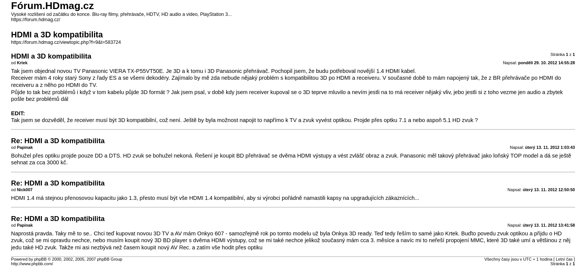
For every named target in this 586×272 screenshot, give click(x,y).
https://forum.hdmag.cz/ (35, 19)
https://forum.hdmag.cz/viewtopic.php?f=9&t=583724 (66, 42)
